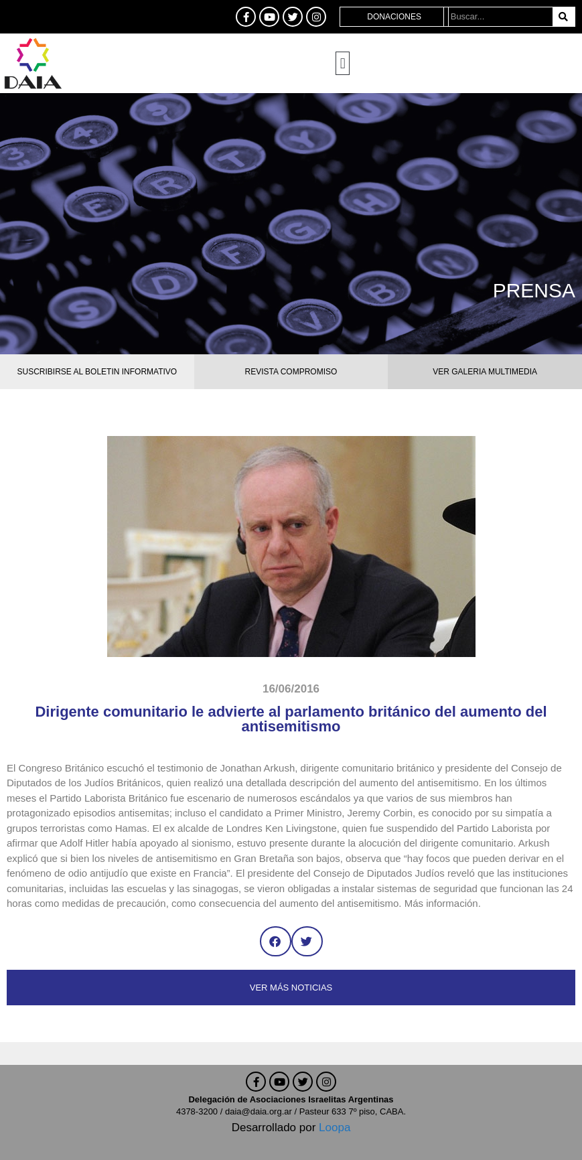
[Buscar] (564, 16)
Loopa (334, 1127)
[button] (343, 63)
